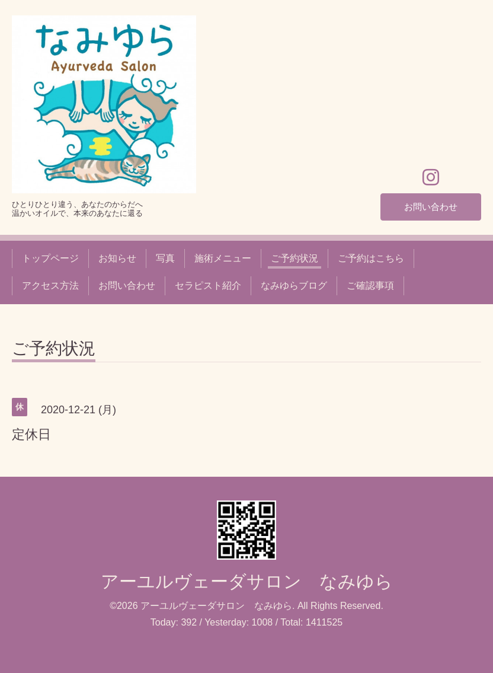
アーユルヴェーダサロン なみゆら (247, 581)
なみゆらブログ (294, 285)
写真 (165, 258)
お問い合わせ (430, 206)
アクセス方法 (50, 285)
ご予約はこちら (371, 258)
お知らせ (117, 258)
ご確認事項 (370, 285)
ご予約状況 (294, 258)
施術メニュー (222, 258)
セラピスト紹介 (208, 285)
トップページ (50, 258)
